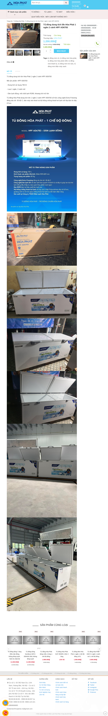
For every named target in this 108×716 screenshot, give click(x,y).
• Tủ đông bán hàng (84, 673)
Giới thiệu (42, 682)
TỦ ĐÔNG (35, 12)
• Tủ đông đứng (71, 673)
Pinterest (92, 692)
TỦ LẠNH (48, 12)
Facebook (92, 682)
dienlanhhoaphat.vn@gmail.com (21, 709)
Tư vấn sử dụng (44, 690)
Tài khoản (75, 6)
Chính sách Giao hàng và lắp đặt (60, 693)
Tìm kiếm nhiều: (23, 673)
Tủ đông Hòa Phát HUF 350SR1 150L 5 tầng (62, 654)
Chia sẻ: (10, 62)
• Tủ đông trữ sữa (59, 673)
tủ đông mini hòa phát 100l (58, 61)
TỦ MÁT (59, 12)
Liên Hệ (41, 694)
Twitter (91, 685)
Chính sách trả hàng (62, 702)
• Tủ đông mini (34, 673)
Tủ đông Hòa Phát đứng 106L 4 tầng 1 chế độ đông (46, 654)
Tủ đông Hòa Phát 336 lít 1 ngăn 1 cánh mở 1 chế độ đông (93, 654)
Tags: (45, 58)
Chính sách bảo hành (60, 698)
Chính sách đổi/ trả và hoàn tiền (61, 684)
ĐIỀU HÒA (71, 12)
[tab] (9, 71)
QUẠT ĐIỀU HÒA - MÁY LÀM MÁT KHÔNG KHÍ (49, 17)
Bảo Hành (42, 687)
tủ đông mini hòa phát (68, 58)
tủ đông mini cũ (53, 58)
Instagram (92, 687)
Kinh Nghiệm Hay (45, 692)
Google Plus (93, 690)
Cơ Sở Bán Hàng (44, 685)
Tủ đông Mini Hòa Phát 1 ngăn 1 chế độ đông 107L (77, 654)
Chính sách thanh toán (61, 689)
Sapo (70, 714)
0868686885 (76, 2)
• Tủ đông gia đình (46, 673)
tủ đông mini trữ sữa (65, 64)
